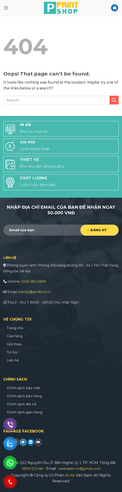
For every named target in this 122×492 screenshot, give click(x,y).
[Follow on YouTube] (38, 442)
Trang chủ (15, 328)
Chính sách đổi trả (21, 404)
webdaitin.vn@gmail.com (80, 469)
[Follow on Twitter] (23, 442)
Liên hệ (13, 360)
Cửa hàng (15, 336)
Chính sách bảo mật (23, 388)
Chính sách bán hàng (24, 396)
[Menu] (6, 7)
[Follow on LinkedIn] (30, 442)
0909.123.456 (32, 469)
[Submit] (114, 100)
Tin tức (12, 352)
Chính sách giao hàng (24, 412)
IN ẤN (70, 475)
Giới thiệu (14, 344)
